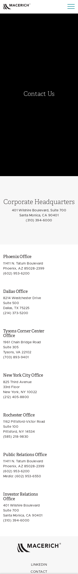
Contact (39, 571)
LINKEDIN (39, 564)
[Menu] (71, 6)
